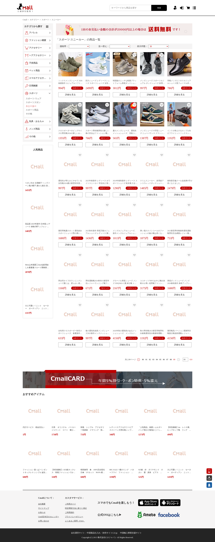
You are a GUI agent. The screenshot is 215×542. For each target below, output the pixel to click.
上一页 (138, 359)
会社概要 (41, 504)
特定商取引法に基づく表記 (76, 508)
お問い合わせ (43, 521)
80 (143, 359)
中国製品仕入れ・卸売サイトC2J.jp (102, 533)
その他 (32, 136)
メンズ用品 (34, 129)
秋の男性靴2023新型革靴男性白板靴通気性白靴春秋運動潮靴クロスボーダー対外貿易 (152, 333)
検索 (159, 8)
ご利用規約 (69, 512)
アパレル (33, 33)
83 (153, 359)
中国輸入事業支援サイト (131, 533)
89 (174, 359)
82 (150, 359)
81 (146, 359)
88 (171, 359)
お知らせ (41, 512)
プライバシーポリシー (74, 517)
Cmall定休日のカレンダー (48, 517)
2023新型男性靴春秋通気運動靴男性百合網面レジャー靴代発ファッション (179, 233)
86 (164, 359)
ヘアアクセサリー (37, 55)
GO (191, 359)
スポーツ (33, 93)
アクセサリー (35, 48)
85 (160, 359)
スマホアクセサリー (38, 78)
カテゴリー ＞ (35, 20)
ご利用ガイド (70, 504)
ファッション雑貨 (37, 40)
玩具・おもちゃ (36, 121)
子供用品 (33, 63)
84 (157, 359)
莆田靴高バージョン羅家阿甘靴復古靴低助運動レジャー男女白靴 (179, 333)
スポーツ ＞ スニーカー (51, 20)
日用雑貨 (33, 86)
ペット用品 (34, 70)
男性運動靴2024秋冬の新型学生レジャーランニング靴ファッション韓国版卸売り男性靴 (97, 283)
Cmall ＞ (26, 20)
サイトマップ (43, 508)
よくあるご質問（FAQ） (75, 521)
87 (167, 359)
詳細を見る (70, 95)
